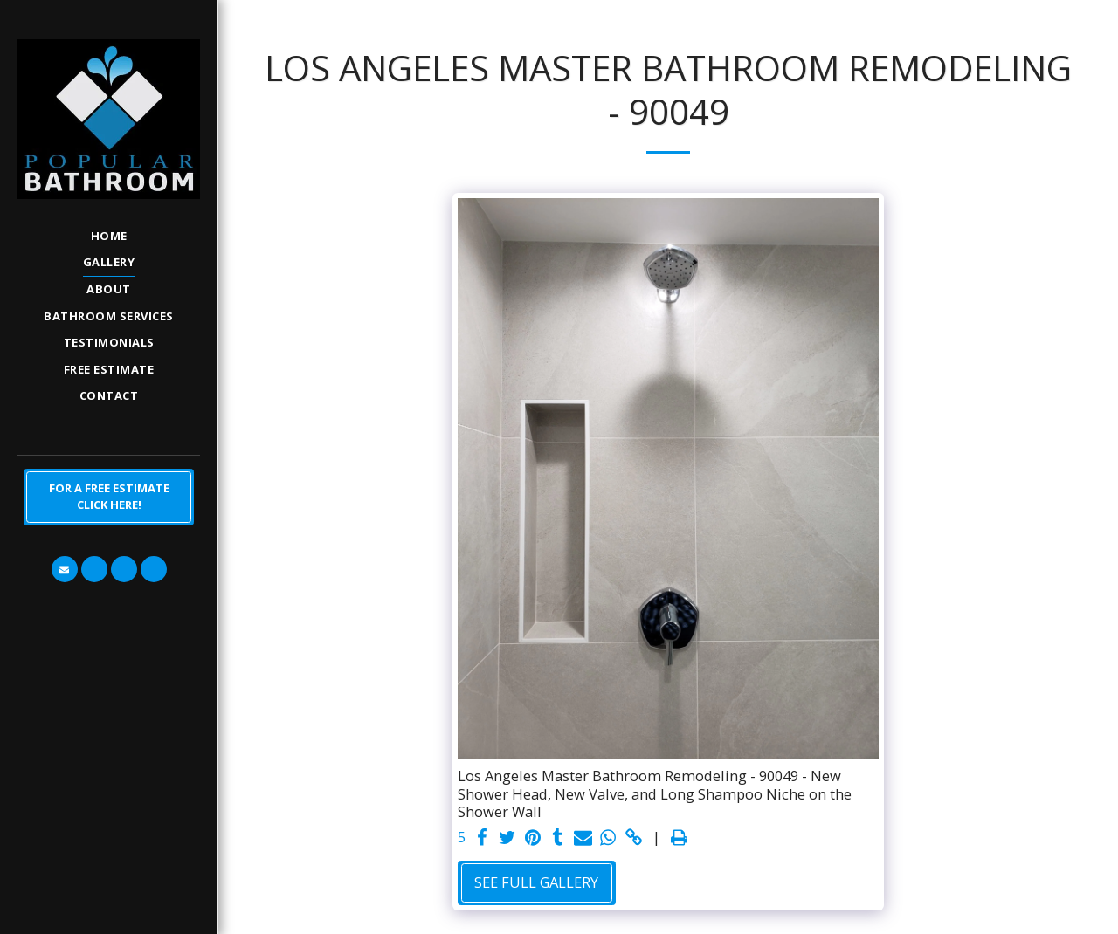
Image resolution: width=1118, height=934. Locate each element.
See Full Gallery (536, 882)
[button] (65, 569)
